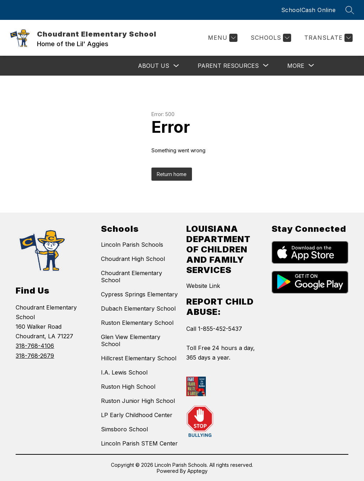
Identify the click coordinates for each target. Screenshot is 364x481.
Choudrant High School (133, 258)
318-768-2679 (35, 355)
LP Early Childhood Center (136, 415)
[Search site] (350, 10)
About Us (153, 65)
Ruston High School (128, 386)
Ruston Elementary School (137, 322)
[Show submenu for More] (295, 65)
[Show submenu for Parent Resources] (228, 65)
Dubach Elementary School (138, 308)
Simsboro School (124, 429)
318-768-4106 (35, 345)
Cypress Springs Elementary (139, 294)
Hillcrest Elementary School (138, 358)
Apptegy (197, 471)
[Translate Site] (328, 37)
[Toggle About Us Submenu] (176, 66)
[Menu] (221, 37)
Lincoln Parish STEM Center (139, 443)
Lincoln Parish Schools (132, 244)
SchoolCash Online (308, 9)
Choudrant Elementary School (131, 276)
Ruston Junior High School (138, 400)
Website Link (203, 285)
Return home (172, 174)
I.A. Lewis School (124, 372)
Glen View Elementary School (130, 340)
